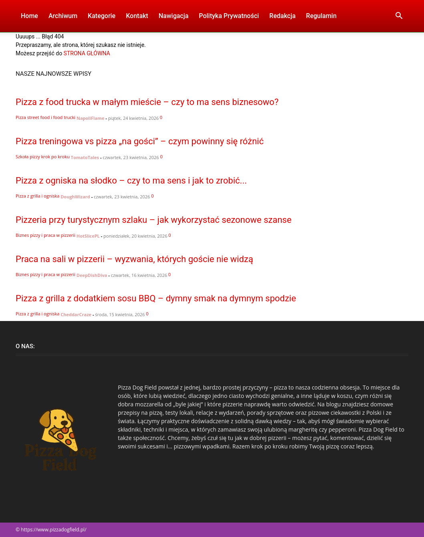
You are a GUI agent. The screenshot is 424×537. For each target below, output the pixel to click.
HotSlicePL (88, 236)
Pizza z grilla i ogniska (37, 196)
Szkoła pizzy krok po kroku (43, 156)
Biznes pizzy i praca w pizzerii (45, 235)
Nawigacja (174, 16)
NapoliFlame (90, 118)
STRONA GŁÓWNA (87, 53)
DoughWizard (75, 197)
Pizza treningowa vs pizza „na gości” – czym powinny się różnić (140, 141)
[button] (398, 16)
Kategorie (101, 16)
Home (29, 16)
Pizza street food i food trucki (45, 117)
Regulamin (321, 16)
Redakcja (282, 16)
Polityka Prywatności (229, 16)
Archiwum (62, 16)
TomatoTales (85, 157)
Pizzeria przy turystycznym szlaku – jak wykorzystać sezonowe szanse (153, 220)
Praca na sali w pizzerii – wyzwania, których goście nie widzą (134, 259)
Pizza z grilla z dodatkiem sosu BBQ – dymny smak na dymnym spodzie (156, 298)
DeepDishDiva (92, 275)
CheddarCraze (76, 314)
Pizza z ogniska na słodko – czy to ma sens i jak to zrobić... (131, 181)
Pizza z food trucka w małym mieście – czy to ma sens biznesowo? (147, 102)
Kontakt (137, 16)
